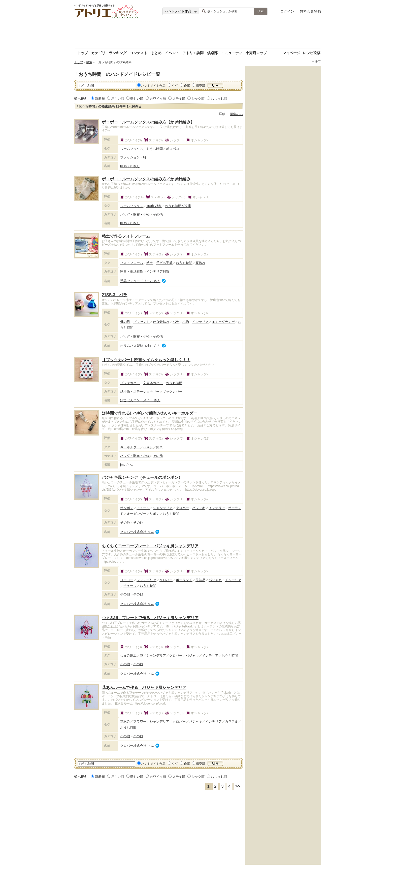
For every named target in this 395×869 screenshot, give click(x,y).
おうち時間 (154, 149)
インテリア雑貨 (157, 271)
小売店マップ (256, 52)
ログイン (287, 11)
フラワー (139, 721)
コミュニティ (231, 52)
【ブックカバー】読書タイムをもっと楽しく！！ (146, 360)
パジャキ (198, 508)
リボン (154, 514)
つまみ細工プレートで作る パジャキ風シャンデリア (150, 618)
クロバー (182, 508)
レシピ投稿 (311, 52)
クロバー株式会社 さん (137, 532)
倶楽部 (212, 52)
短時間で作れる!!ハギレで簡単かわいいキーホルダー (149, 413)
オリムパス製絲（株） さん (140, 346)
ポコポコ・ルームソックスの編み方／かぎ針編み (146, 179)
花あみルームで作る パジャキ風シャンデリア (144, 687)
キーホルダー (130, 447)
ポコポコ (172, 149)
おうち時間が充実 (178, 206)
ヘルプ (316, 61)
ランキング (117, 52)
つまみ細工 (128, 655)
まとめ (156, 52)
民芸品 (200, 580)
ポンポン (126, 508)
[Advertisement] (197, 34)
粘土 (149, 263)
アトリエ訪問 (193, 52)
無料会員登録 (310, 11)
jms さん (126, 464)
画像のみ (236, 114)
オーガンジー (136, 514)
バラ (176, 322)
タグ (175, 85)
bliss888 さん (130, 166)
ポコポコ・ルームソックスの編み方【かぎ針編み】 (148, 122)
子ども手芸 (164, 263)
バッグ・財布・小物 (135, 214)
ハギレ (148, 447)
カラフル (231, 721)
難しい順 (136, 99)
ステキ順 (178, 99)
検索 (89, 62)
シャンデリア (163, 508)
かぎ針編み (161, 322)
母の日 (125, 322)
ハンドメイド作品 (153, 85)
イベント (172, 52)
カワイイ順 (158, 99)
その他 (158, 214)
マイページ (291, 52)
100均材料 (154, 206)
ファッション (130, 157)
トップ (82, 52)
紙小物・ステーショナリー (139, 391)
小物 (185, 322)
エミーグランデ (223, 322)
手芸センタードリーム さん (140, 281)
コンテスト (138, 52)
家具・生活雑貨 (131, 271)
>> (237, 786)
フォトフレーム (131, 263)
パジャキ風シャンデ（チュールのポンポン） (142, 477)
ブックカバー (130, 383)
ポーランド (184, 580)
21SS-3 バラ (114, 295)
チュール (143, 508)
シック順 (198, 99)
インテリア (200, 322)
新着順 (100, 99)
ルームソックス (131, 149)
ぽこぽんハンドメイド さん (140, 400)
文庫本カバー (153, 383)
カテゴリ (98, 52)
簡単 (159, 447)
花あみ (125, 721)
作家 (187, 85)
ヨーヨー (126, 580)
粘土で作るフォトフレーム (126, 236)
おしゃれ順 (219, 99)
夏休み (200, 263)
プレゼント (141, 322)
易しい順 (117, 99)
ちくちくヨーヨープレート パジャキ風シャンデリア (150, 546)
